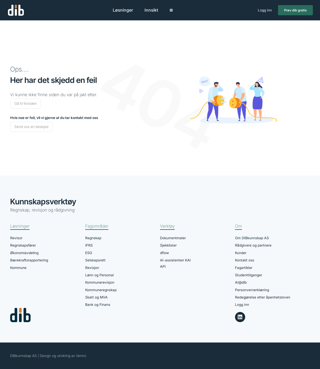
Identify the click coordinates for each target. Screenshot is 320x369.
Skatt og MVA (96, 297)
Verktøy (167, 226)
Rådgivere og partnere (253, 245)
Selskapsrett (95, 260)
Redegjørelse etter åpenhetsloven (262, 297)
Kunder (240, 253)
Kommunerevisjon (99, 282)
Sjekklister (168, 245)
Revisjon (92, 268)
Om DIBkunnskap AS (252, 238)
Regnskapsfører (23, 245)
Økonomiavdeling (24, 253)
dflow (164, 253)
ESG (88, 253)
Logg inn (265, 10)
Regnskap (93, 238)
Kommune (18, 268)
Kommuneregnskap (101, 290)
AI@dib (241, 282)
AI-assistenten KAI (175, 260)
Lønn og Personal (99, 275)
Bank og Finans (97, 305)
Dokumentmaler (173, 238)
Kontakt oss (244, 260)
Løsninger (20, 226)
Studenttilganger (248, 275)
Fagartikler (243, 268)
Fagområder (96, 226)
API (163, 266)
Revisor (16, 238)
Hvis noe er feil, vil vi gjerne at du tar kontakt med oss (54, 118)
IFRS (89, 245)
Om (238, 226)
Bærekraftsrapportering (29, 260)
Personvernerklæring (252, 290)
